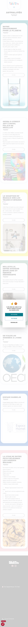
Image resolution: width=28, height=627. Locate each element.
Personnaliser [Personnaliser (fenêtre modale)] (14, 322)
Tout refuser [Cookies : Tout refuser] (14, 318)
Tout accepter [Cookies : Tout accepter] (14, 314)
